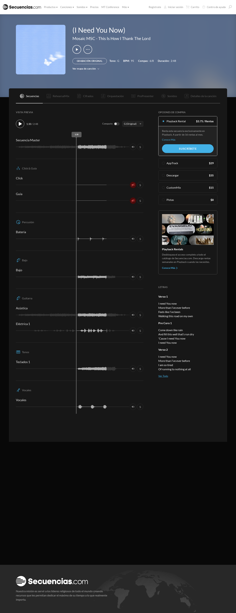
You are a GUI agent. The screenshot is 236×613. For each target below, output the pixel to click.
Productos (50, 7)
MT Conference (110, 7)
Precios (94, 7)
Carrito (192, 7)
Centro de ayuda (214, 7)
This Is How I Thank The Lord (124, 38)
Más (125, 7)
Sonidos (82, 7)
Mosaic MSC (83, 38)
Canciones (66, 7)
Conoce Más (168, 139)
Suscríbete (188, 148)
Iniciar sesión (173, 7)
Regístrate (155, 7)
